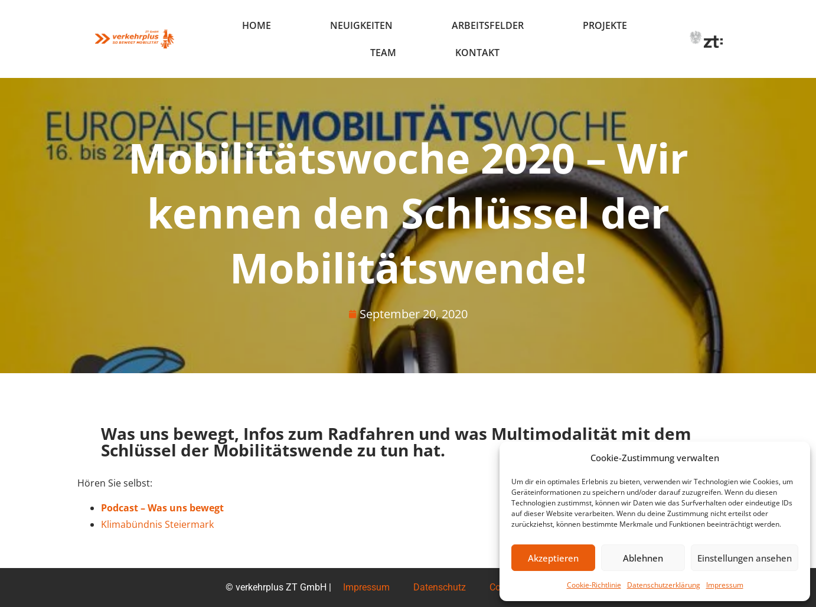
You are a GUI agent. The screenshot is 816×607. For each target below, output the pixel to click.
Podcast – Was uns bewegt (162, 507)
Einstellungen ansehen (744, 558)
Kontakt (477, 52)
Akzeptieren (553, 558)
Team (383, 52)
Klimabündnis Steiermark (157, 524)
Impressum (724, 585)
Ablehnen (643, 558)
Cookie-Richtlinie (594, 585)
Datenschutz (439, 587)
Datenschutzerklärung (663, 585)
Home (256, 25)
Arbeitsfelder (488, 25)
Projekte (605, 25)
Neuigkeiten (361, 25)
